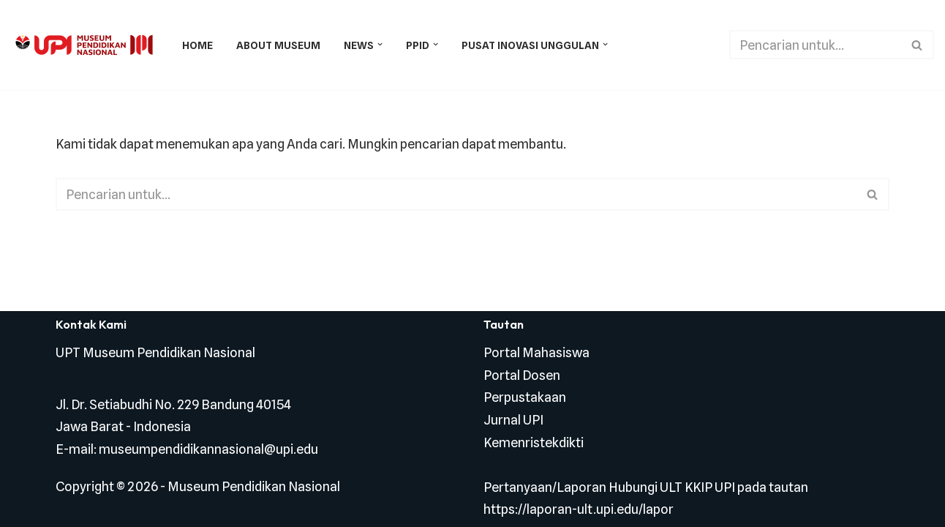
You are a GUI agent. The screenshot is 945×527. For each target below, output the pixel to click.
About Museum (278, 45)
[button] (380, 44)
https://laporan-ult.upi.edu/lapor (578, 509)
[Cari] (815, 44)
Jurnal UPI (513, 419)
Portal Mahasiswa (536, 352)
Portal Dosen (521, 375)
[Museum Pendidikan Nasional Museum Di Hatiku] (84, 45)
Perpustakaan (524, 397)
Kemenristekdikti (533, 442)
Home (197, 45)
